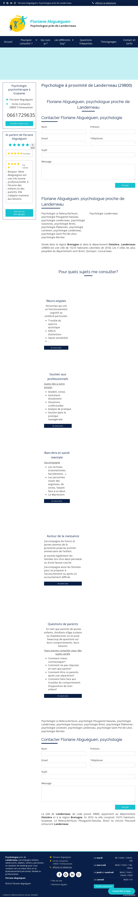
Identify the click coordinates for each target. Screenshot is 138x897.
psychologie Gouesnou (69, 724)
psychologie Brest (64, 223)
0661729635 (21, 115)
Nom (44, 126)
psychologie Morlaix (53, 237)
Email (44, 138)
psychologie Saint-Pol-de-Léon (58, 233)
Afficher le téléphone (105, 3)
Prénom (94, 126)
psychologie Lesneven (54, 727)
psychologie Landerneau (55, 220)
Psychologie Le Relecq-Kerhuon (59, 213)
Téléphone (96, 138)
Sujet (44, 150)
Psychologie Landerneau (104, 213)
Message (46, 161)
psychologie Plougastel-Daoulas (59, 216)
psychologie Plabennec (54, 227)
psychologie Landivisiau (67, 230)
